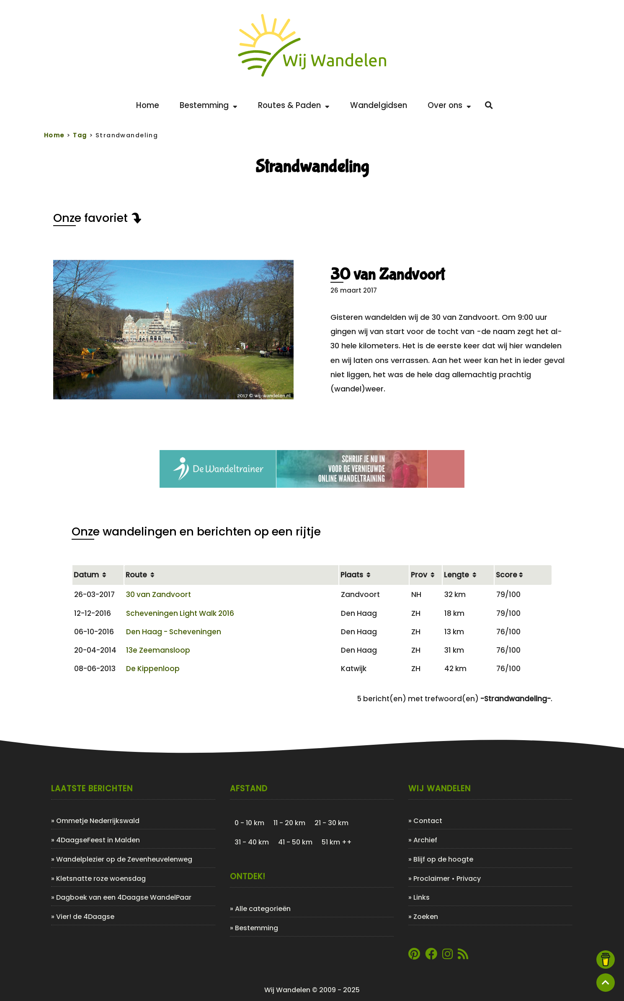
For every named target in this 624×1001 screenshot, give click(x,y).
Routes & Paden (294, 105)
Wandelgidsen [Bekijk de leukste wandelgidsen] (378, 105)
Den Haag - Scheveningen (173, 632)
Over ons (449, 105)
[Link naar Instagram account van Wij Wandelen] (447, 956)
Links (421, 897)
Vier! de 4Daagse (85, 916)
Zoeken (425, 916)
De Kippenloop (153, 669)
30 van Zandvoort (387, 274)
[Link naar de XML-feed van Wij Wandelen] (463, 956)
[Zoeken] (489, 105)
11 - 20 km (289, 823)
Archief (425, 840)
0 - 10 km (249, 823)
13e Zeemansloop (158, 650)
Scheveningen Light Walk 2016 (180, 613)
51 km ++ (337, 842)
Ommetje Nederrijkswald (97, 821)
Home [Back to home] (147, 105)
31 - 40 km (252, 842)
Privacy (468, 878)
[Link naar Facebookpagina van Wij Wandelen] (431, 956)
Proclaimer (431, 878)
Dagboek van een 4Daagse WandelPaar (123, 897)
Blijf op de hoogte (443, 859)
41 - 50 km (295, 842)
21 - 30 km (331, 823)
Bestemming (208, 105)
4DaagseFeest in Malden (98, 840)
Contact (427, 821)
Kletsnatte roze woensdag (101, 878)
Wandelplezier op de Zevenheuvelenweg (124, 859)
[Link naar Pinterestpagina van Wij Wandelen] (414, 956)
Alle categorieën (263, 909)
